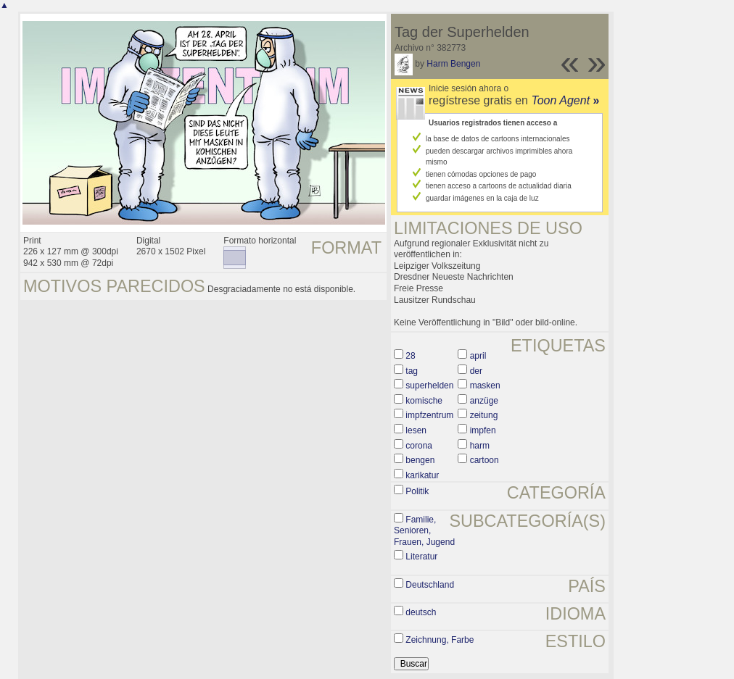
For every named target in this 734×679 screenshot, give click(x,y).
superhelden (429, 385)
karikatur (422, 475)
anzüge (484, 401)
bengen (419, 460)
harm (480, 446)
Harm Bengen (453, 64)
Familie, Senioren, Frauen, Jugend (424, 531)
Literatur (421, 556)
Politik (417, 491)
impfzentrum (429, 415)
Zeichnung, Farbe (439, 640)
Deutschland (429, 585)
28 (410, 356)
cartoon (484, 460)
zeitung (484, 415)
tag (411, 371)
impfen (483, 430)
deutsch (420, 612)
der (476, 371)
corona (418, 446)
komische (423, 401)
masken (485, 385)
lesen (415, 430)
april (478, 356)
